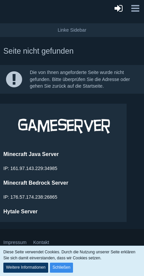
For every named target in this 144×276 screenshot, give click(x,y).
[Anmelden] (118, 8)
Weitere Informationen (26, 267)
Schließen (61, 267)
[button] (135, 8)
